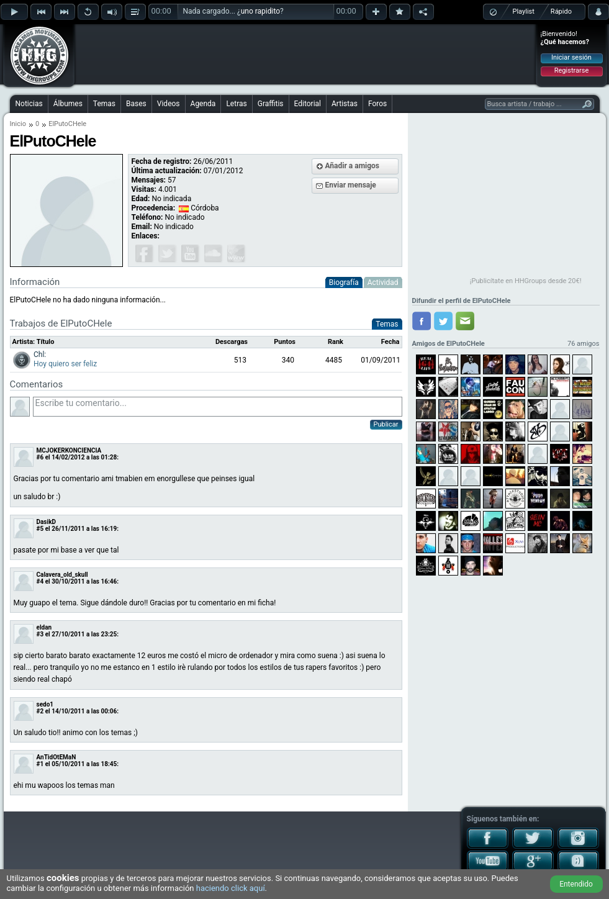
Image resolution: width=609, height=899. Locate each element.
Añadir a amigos (352, 165)
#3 (40, 634)
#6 (40, 457)
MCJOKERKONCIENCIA (69, 450)
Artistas (345, 103)
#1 (40, 764)
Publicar (386, 424)
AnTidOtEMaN (56, 757)
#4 (40, 581)
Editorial (307, 103)
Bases (136, 103)
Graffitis (271, 103)
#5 (40, 528)
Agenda (203, 103)
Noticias (29, 103)
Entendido (576, 884)
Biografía (344, 282)
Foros (377, 103)
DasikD (46, 521)
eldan (44, 627)
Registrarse (571, 70)
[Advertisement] (305, 54)
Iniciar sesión (571, 57)
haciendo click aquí (230, 888)
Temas (104, 103)
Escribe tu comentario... (217, 407)
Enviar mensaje (350, 185)
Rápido (561, 11)
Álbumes (68, 103)
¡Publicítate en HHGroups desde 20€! (526, 281)
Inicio (18, 124)
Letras (236, 103)
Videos (168, 103)
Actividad (383, 282)
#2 (40, 711)
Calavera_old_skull (62, 574)
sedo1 (45, 704)
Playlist (524, 11)
